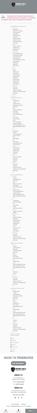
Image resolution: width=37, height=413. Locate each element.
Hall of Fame (15, 158)
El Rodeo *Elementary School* (16, 243)
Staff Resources (14, 85)
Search (12, 349)
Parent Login (14, 346)
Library (14, 120)
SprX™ (29, 406)
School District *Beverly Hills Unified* (18, 26)
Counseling (14, 146)
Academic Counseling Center (17, 211)
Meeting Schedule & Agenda (17, 55)
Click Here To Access (18, 394)
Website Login (15, 93)
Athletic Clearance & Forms (17, 143)
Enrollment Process (16, 47)
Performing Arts (15, 131)
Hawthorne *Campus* (14, 335)
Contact (13, 344)
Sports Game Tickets (16, 144)
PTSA (13, 172)
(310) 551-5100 (20, 382)
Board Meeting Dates (16, 58)
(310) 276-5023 (20, 384)
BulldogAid (14, 212)
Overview (14, 206)
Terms (13, 351)
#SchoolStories (14, 342)
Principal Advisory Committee (18, 105)
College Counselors (16, 150)
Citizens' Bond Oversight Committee (19, 59)
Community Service (16, 223)
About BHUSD (14, 27)
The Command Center (16, 32)
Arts (12, 129)
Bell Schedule (15, 218)
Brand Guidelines (16, 29)
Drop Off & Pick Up (16, 303)
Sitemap (23, 404)
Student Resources (15, 214)
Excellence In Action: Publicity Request (19, 91)
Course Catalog (15, 117)
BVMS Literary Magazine (17, 202)
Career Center (15, 152)
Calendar (13, 340)
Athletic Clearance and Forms (18, 208)
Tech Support (15, 224)
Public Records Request (17, 38)
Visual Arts (14, 132)
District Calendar (15, 112)
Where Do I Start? (16, 65)
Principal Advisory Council (17, 250)
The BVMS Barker (16, 200)
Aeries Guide (15, 229)
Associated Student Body (17, 123)
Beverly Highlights (16, 138)
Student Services (16, 82)
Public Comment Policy (17, 56)
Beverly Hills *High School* (16, 97)
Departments (14, 68)
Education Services (16, 76)
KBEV (14, 137)
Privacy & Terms (15, 404)
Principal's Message (16, 100)
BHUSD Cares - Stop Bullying (18, 30)
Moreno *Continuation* (15, 333)
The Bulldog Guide (16, 221)
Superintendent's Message (17, 41)
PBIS (14, 108)
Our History (15, 102)
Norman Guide (15, 111)
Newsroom (14, 94)
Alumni (13, 155)
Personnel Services (16, 79)
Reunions (14, 161)
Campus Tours (15, 106)
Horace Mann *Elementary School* (17, 288)
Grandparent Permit (16, 49)
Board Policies (15, 64)
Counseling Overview (16, 147)
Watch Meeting (15, 62)
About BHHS (14, 99)
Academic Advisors (16, 149)
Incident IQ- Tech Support (17, 90)
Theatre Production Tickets (17, 134)
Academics (14, 115)
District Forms (15, 164)
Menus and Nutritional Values (18, 114)
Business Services (16, 71)
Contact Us (14, 96)
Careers (13, 67)
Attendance (15, 255)
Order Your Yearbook (16, 135)
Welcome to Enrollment (17, 46)
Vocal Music (15, 320)
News (12, 338)
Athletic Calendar (16, 141)
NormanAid (15, 153)
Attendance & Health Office (17, 109)
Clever (14, 226)
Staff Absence (15, 88)
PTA (12, 241)
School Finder (15, 50)
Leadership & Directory (16, 35)
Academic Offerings (16, 261)
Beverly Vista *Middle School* (16, 174)
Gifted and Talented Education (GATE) (19, 264)
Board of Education (15, 52)
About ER (13, 244)
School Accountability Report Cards (19, 194)
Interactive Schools (16, 406)
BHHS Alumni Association (17, 156)
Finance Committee (16, 61)
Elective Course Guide (16, 220)
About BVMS (14, 176)
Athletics (14, 70)
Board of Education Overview (17, 53)
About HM (13, 289)
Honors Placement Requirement (18, 191)
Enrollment (14, 44)
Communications (15, 73)
